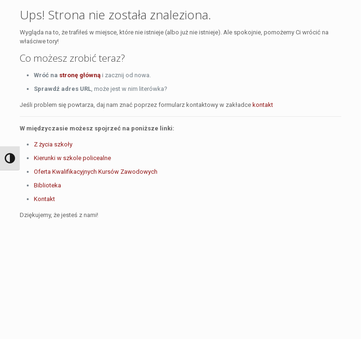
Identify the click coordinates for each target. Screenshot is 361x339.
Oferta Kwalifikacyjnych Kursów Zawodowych (95, 171)
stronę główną (80, 75)
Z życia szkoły (53, 144)
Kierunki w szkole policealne (72, 157)
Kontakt (44, 198)
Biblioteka (47, 185)
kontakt (262, 104)
